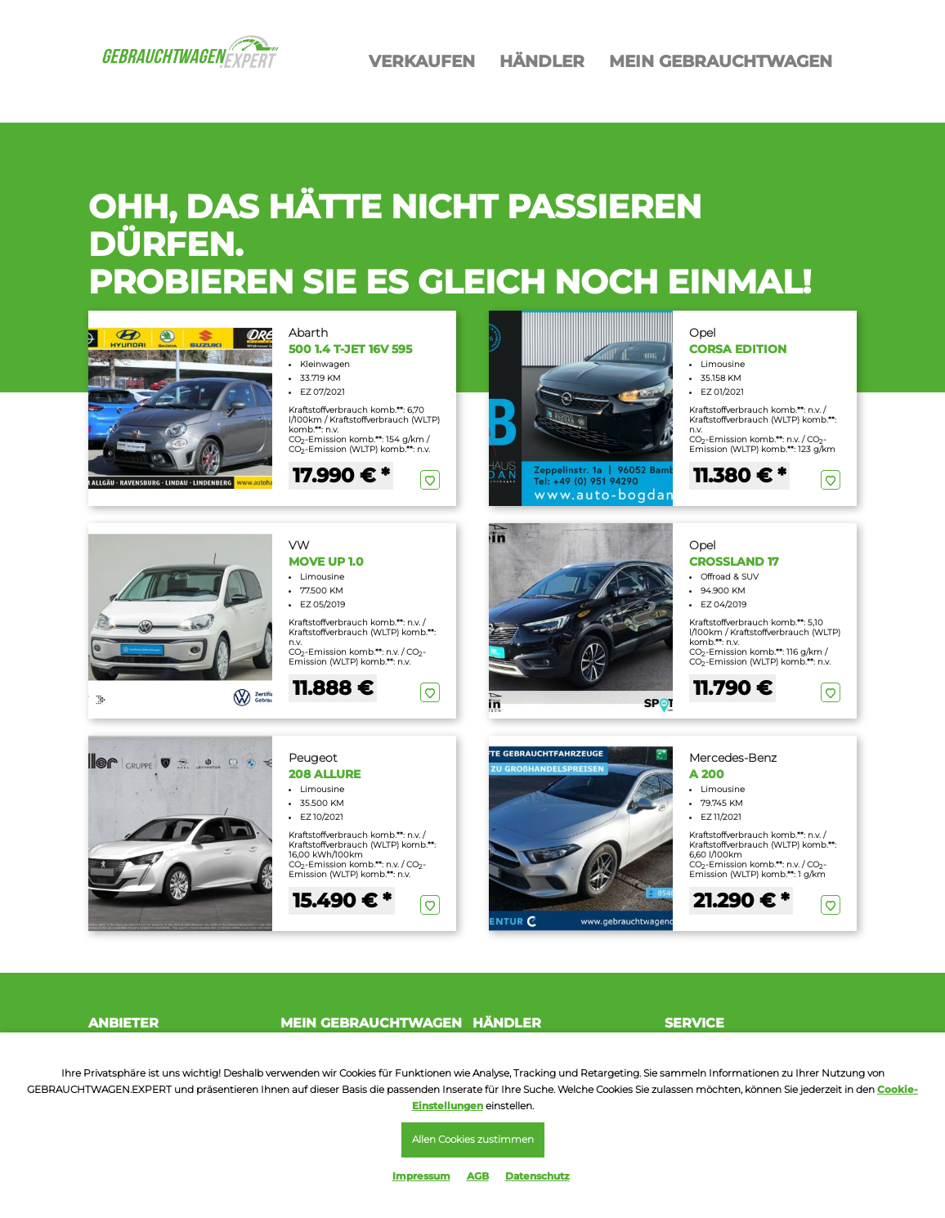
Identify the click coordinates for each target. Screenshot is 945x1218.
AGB (478, 1176)
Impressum (421, 1176)
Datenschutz (537, 1176)
